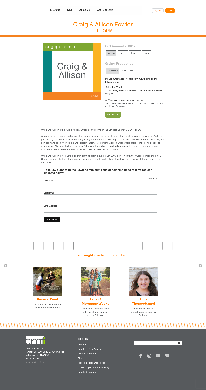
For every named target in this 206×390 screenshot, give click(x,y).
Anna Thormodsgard (143, 301)
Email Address (51, 206)
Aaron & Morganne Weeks (95, 301)
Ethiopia (103, 31)
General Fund (47, 299)
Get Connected (105, 9)
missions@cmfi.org (35, 362)
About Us (84, 9)
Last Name (49, 193)
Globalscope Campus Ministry (93, 367)
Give (69, 9)
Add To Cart (113, 114)
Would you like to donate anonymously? (125, 100)
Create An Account (87, 353)
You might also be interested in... (103, 255)
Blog (80, 358)
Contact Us (83, 344)
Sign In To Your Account (90, 349)
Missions (55, 9)
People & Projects (87, 372)
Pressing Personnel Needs (91, 362)
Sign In (157, 10)
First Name (49, 180)
